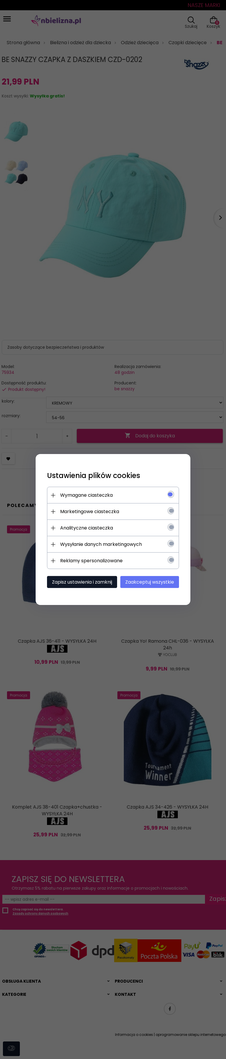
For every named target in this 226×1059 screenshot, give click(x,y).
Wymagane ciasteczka (85, 495)
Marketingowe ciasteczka (88, 511)
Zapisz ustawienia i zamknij (81, 582)
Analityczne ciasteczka (85, 528)
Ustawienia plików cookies (92, 475)
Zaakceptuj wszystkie (150, 582)
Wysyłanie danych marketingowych (100, 544)
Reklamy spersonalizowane (90, 560)
